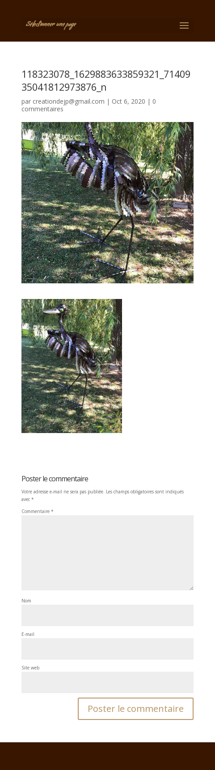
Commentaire (37, 511)
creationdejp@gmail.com (69, 101)
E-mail (27, 634)
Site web (30, 668)
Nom (26, 600)
